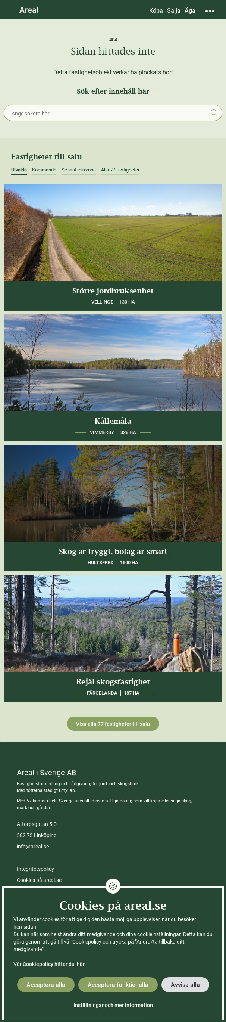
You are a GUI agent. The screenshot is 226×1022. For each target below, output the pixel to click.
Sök (213, 113)
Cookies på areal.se (39, 880)
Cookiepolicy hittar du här (54, 964)
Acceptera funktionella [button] (118, 984)
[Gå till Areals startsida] (29, 9)
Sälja (174, 10)
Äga (190, 10)
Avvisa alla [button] (185, 984)
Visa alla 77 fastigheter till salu (113, 724)
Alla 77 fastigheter (120, 170)
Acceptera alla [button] (45, 984)
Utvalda (19, 170)
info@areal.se (33, 846)
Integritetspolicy (35, 869)
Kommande (44, 170)
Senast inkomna (79, 170)
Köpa (156, 10)
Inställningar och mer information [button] (113, 1005)
